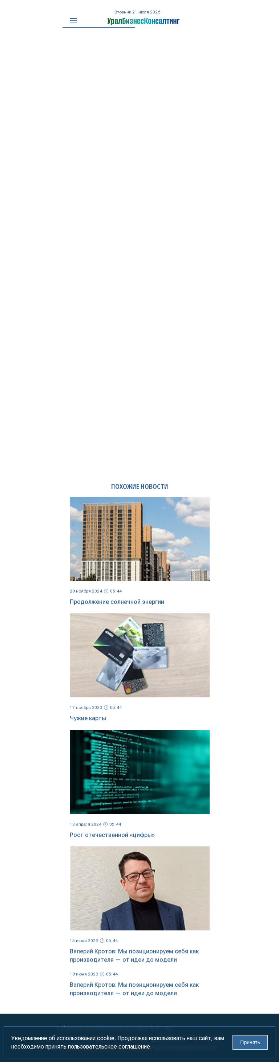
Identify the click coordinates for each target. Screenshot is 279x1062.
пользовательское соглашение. (109, 1046)
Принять (250, 1042)
